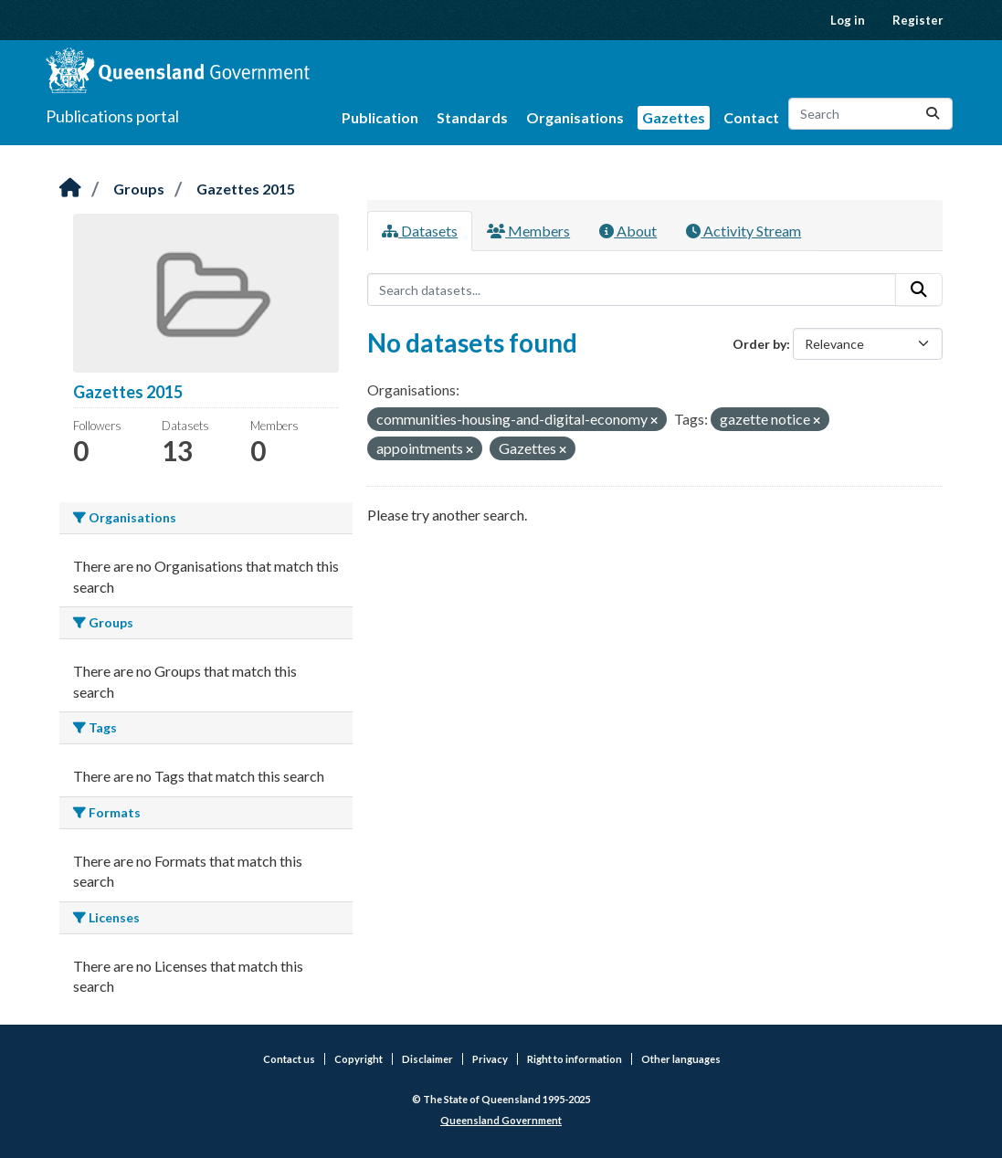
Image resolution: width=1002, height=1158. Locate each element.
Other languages (681, 1059)
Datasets (420, 230)
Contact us (289, 1059)
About (628, 230)
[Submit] (932, 114)
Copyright (358, 1059)
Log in (847, 20)
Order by (759, 344)
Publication (380, 117)
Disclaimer (427, 1059)
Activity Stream (743, 230)
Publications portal (112, 116)
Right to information (574, 1059)
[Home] (70, 188)
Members (528, 230)
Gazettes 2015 (245, 188)
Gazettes (673, 117)
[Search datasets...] (870, 114)
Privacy (490, 1059)
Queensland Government (501, 1120)
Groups (138, 188)
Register (918, 20)
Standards (472, 117)
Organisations (575, 117)
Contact (751, 117)
